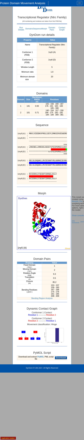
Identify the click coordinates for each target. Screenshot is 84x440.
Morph (44, 29)
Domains (29, 29)
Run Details (21, 29)
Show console (78, 215)
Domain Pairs (52, 29)
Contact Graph (62, 29)
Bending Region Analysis (42, 298)
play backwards (75, 222)
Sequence (37, 29)
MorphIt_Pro (77, 201)
